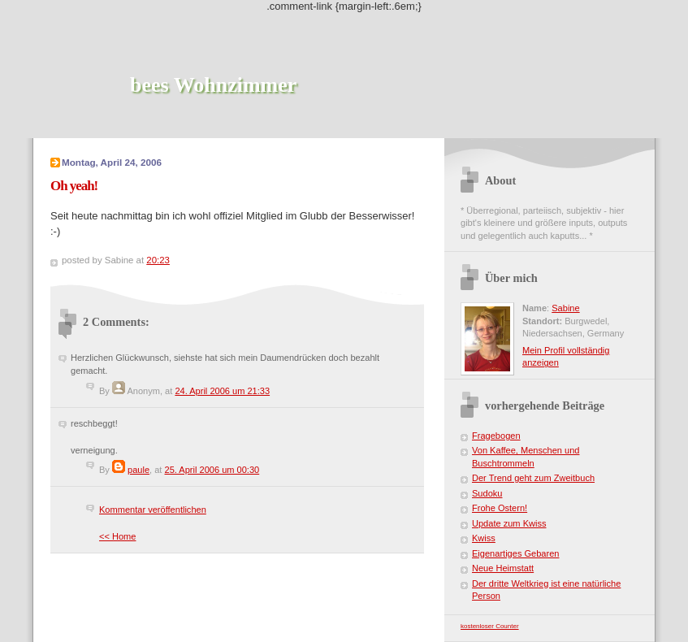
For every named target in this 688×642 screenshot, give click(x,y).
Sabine (565, 308)
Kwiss (483, 538)
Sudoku (487, 493)
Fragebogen (496, 435)
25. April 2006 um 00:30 (212, 470)
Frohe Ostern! (499, 508)
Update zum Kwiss (509, 523)
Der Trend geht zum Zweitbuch (533, 478)
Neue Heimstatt (503, 568)
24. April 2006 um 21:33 (222, 391)
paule (138, 470)
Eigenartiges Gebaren (515, 553)
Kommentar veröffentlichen (152, 509)
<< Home (117, 536)
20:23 (158, 260)
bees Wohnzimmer (213, 85)
